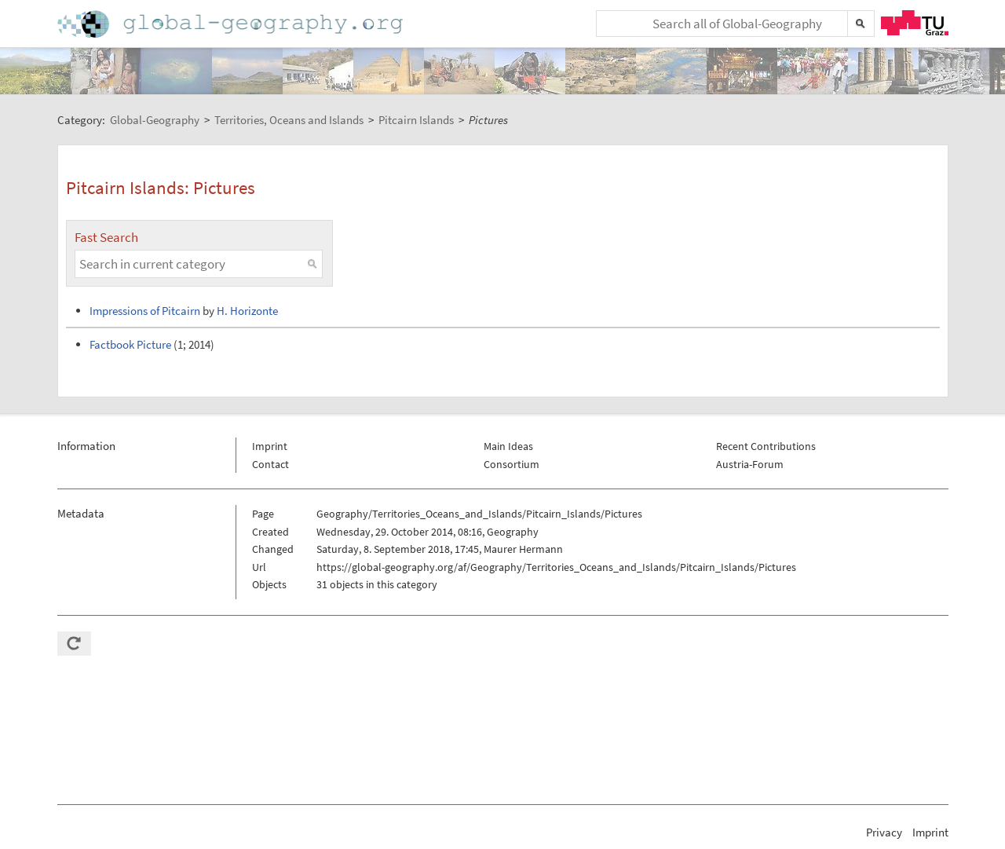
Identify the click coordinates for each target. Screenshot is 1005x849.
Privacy (884, 832)
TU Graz (914, 22)
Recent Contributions (766, 446)
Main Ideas (508, 446)
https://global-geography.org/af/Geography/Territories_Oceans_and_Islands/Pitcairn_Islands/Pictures (556, 567)
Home (231, 24)
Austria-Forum (750, 464)
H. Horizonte (247, 310)
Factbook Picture (130, 344)
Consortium (511, 464)
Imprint (269, 446)
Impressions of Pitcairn (145, 310)
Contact (270, 464)
